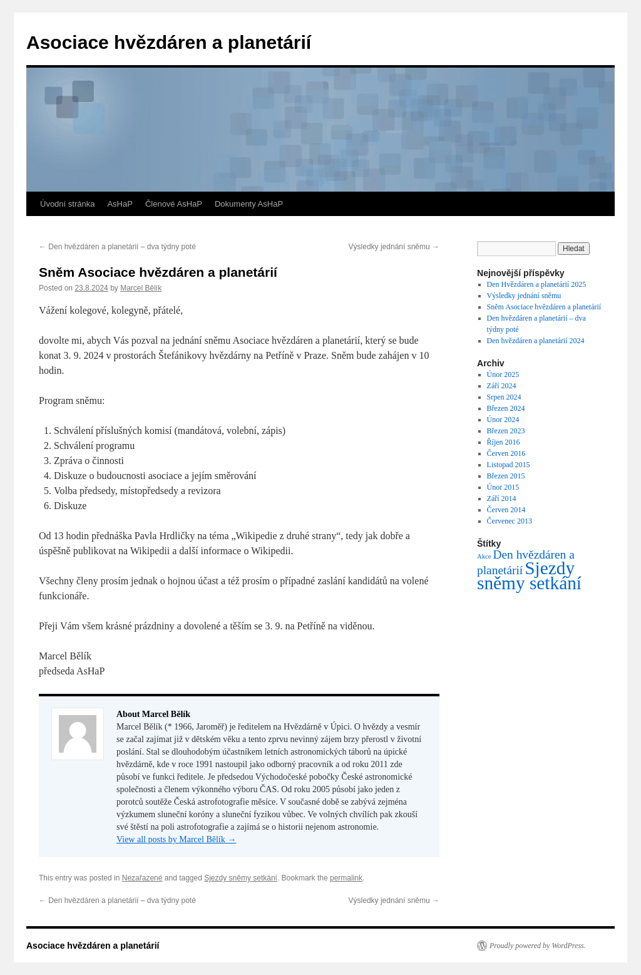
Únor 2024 (503, 419)
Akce (484, 556)
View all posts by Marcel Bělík (176, 839)
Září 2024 (501, 385)
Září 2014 (501, 498)
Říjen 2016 (503, 442)
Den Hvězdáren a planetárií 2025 (537, 284)
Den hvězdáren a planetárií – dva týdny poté (117, 246)
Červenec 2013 (509, 521)
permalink (346, 878)
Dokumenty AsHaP (249, 204)
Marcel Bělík (141, 288)
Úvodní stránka (67, 204)
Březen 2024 (506, 408)
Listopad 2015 (508, 464)
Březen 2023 (506, 430)
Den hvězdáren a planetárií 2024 (536, 340)
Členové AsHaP (173, 204)
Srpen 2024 (504, 397)
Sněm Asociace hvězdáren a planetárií (544, 306)
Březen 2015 (506, 476)
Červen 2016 (506, 453)
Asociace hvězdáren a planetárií (168, 42)
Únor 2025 (503, 374)
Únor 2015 (503, 487)
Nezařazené (142, 878)
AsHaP (119, 204)
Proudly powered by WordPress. (538, 945)
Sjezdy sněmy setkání (240, 878)
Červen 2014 (506, 509)
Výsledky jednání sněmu (394, 246)
